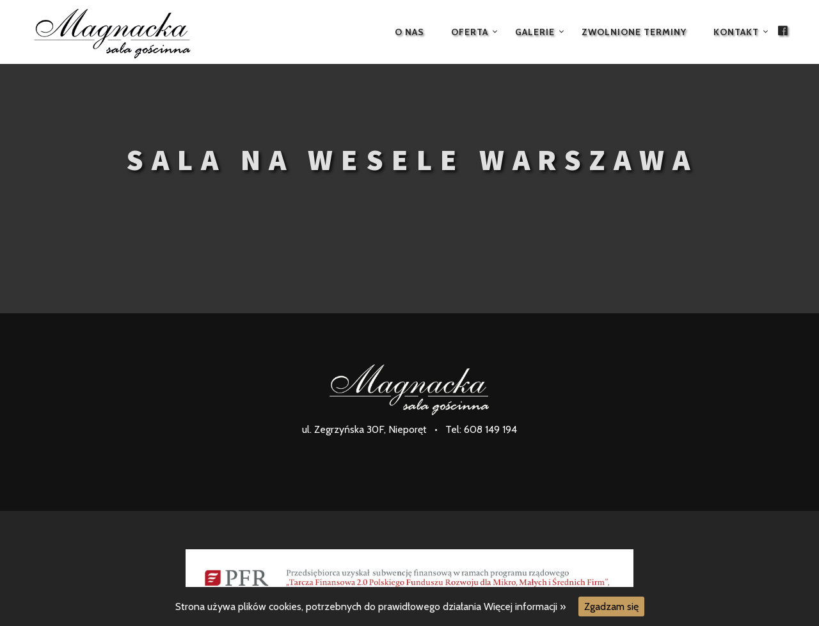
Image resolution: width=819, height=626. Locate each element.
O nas (409, 32)
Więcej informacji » (525, 606)
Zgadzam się (611, 606)
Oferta (469, 32)
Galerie (535, 32)
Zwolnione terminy (634, 32)
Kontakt (736, 32)
